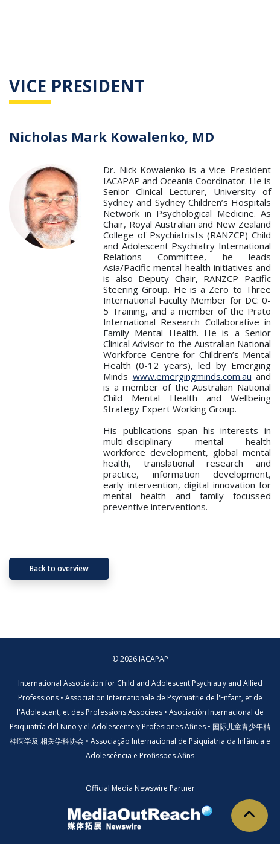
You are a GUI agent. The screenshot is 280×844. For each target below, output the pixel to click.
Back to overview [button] (59, 568)
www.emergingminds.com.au (192, 376)
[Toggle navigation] (253, 18)
